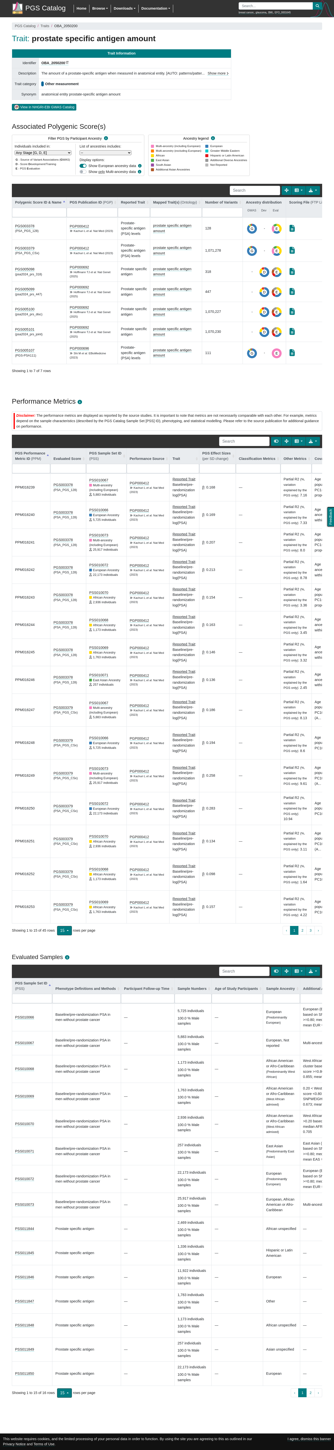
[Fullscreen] (286, 190)
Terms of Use (44, 1444)
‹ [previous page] (286, 930)
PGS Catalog (25, 26)
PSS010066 (98, 510)
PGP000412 (79, 226)
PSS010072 (98, 565)
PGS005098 (24, 269)
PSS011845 (24, 1253)
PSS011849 (24, 1349)
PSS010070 (98, 593)
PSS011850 (24, 1373)
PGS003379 (24, 248)
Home (81, 8)
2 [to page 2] (302, 930)
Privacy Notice (14, 1444)
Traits (45, 26)
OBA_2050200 (53, 63)
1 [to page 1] (294, 930)
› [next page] (318, 930)
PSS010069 (98, 648)
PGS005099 (24, 289)
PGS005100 (24, 309)
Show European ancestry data (112, 166)
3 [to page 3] (311, 930)
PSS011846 (24, 1277)
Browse (98, 8)
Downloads (123, 8)
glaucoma (261, 12)
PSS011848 (24, 1325)
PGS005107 (24, 350)
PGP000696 (79, 348)
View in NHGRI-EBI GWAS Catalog (44, 107)
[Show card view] (276, 441)
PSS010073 (98, 535)
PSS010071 (98, 675)
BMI (270, 12)
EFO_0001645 (283, 12)
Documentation (154, 8)
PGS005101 (24, 329)
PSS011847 (24, 1301)
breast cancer (246, 12)
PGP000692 (79, 267)
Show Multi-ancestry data (112, 172)
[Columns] (299, 190)
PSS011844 (24, 1229)
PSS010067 (98, 480)
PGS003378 (24, 226)
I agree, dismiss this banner (309, 1439)
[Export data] (313, 190)
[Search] (255, 190)
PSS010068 (98, 620)
